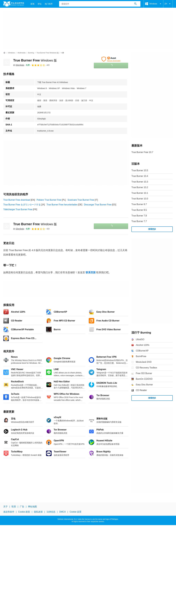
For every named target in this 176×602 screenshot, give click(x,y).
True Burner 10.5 (139, 170)
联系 (14, 506)
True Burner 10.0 (139, 198)
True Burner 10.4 (139, 176)
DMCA (62, 512)
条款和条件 (8, 512)
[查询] (99, 4)
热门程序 (49, 4)
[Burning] (31, 53)
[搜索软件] (135, 4)
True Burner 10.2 (139, 187)
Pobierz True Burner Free (49, 200)
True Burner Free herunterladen (61, 204)
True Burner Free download (16, 200)
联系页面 (91, 272)
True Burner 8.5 (139, 210)
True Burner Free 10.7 (142, 152)
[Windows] (11, 53)
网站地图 (32, 506)
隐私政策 (38, 512)
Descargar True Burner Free (98, 204)
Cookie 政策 (24, 512)
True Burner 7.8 (139, 215)
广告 (22, 506)
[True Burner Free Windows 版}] (47, 53)
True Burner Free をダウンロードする (22, 204)
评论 (40, 4)
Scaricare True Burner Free (81, 200)
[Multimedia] (21, 53)
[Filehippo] (13, 4)
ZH (167, 4)
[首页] (4, 53)
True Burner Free (35, 60)
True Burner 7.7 (139, 221)
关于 (5, 506)
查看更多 (152, 229)
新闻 (32, 4)
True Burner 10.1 (139, 193)
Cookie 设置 (75, 512)
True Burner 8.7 (139, 204)
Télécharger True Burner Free (17, 209)
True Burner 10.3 (139, 182)
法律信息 (51, 512)
